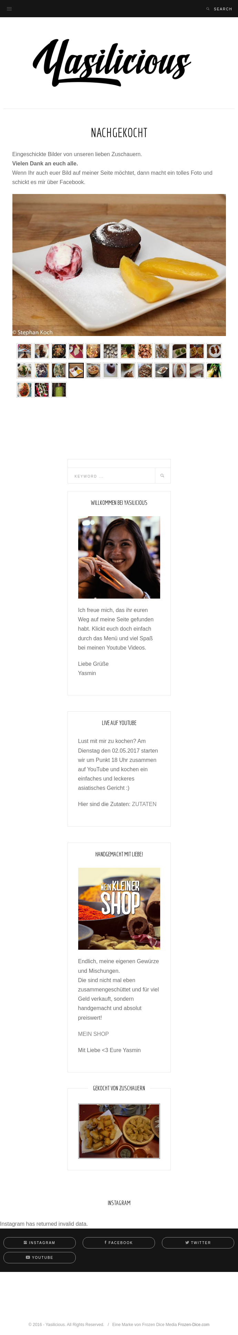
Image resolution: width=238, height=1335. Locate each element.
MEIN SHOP (93, 1034)
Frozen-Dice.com (193, 1324)
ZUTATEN (144, 804)
